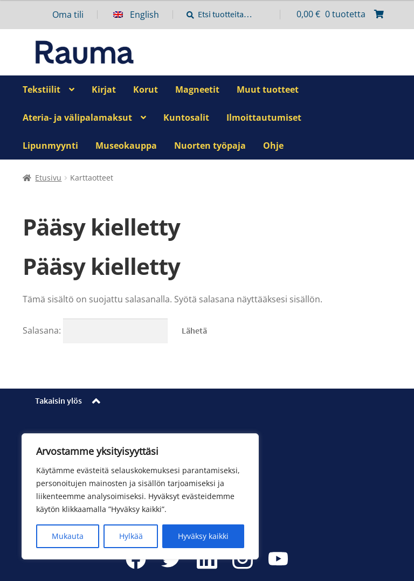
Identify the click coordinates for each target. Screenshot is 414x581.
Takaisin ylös (58, 400)
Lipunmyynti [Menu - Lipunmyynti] (50, 145)
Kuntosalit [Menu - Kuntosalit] (186, 117)
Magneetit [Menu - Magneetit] (197, 89)
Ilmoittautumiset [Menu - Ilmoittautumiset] (263, 117)
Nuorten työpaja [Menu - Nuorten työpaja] (210, 145)
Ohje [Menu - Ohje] (273, 145)
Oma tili (68, 14)
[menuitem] (143, 14)
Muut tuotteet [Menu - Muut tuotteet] (268, 89)
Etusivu (48, 177)
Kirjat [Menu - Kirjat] (104, 89)
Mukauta (68, 536)
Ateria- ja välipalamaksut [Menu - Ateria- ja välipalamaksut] (77, 117)
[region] (140, 496)
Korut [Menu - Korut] (145, 89)
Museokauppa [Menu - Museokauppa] (126, 145)
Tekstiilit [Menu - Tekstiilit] (41, 89)
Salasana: (95, 330)
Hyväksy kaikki (203, 536)
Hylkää (131, 536)
